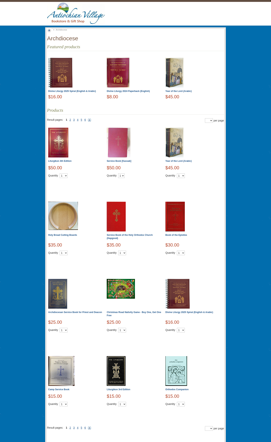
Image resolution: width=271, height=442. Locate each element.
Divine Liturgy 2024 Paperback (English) (128, 91)
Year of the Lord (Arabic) (178, 91)
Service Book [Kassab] (119, 161)
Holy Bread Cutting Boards (62, 235)
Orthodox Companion (177, 389)
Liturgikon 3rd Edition (118, 389)
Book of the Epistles (176, 235)
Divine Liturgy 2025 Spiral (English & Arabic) (72, 91)
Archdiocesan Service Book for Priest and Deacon (75, 312)
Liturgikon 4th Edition (60, 161)
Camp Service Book (58, 389)
